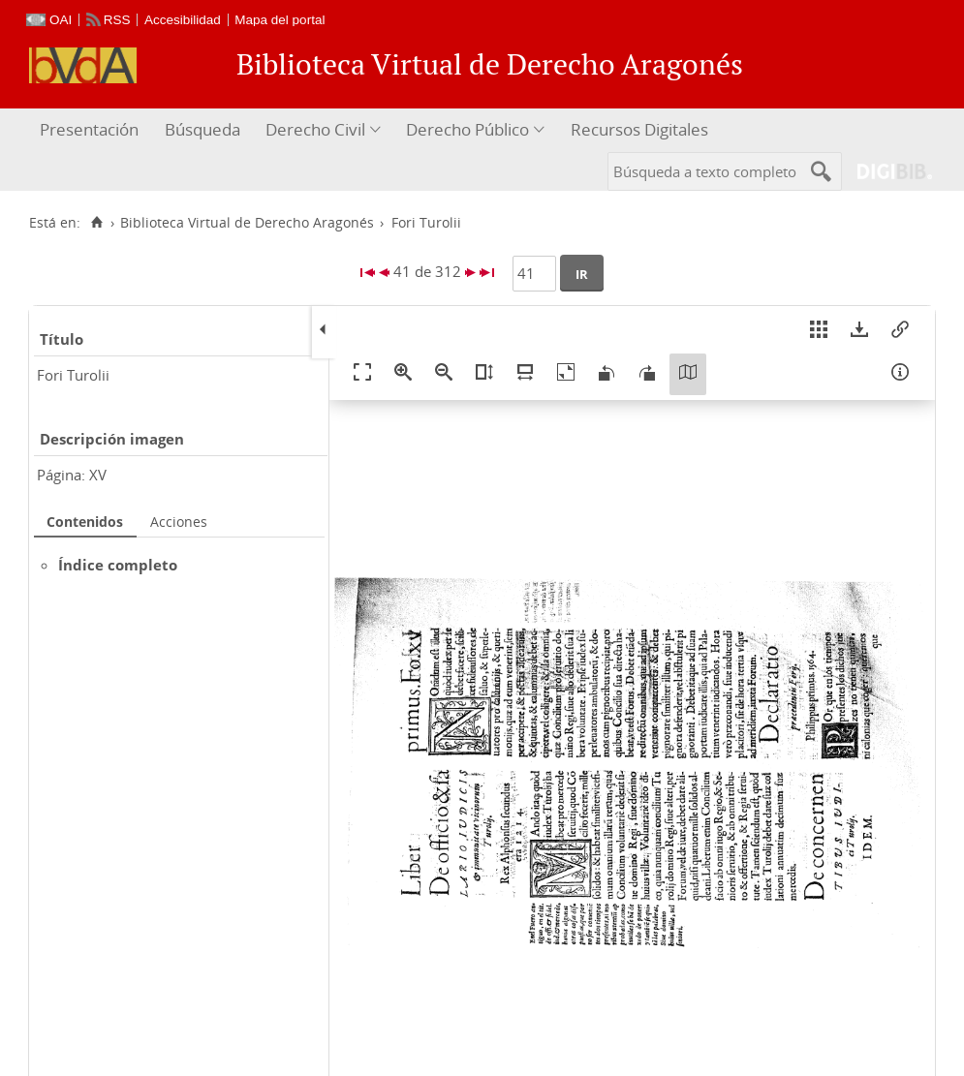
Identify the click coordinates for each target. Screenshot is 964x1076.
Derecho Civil (315, 129)
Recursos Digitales (639, 129)
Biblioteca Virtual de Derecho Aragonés (247, 222)
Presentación (89, 129)
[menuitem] (91, 130)
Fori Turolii (73, 374)
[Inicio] (96, 223)
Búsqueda (202, 129)
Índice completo (117, 564)
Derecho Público (467, 129)
